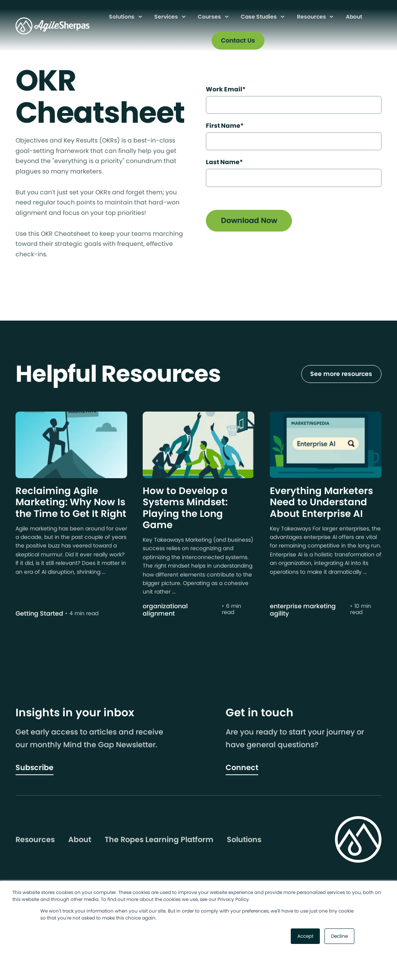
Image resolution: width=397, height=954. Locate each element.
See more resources (341, 373)
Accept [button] (305, 936)
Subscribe (35, 767)
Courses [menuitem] (210, 17)
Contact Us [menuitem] (238, 40)
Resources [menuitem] (312, 17)
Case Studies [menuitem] (259, 17)
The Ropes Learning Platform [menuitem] (159, 840)
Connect (242, 767)
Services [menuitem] (166, 17)
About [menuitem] (354, 17)
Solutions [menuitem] (122, 17)
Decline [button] (339, 936)
